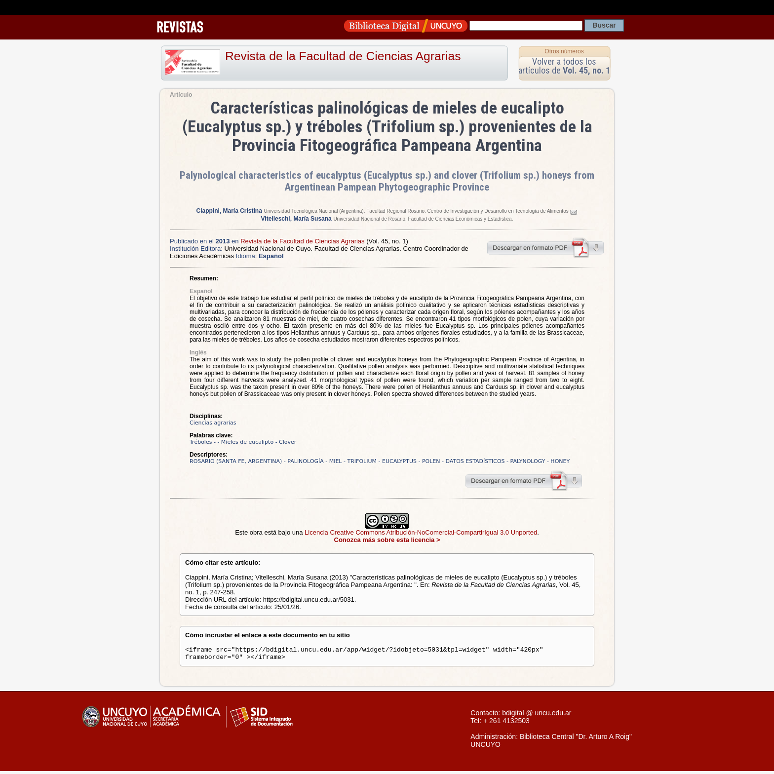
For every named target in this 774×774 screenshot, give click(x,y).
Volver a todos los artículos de (564, 66)
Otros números (563, 51)
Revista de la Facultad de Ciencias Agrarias (343, 56)
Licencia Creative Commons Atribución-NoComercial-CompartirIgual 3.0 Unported (421, 532)
